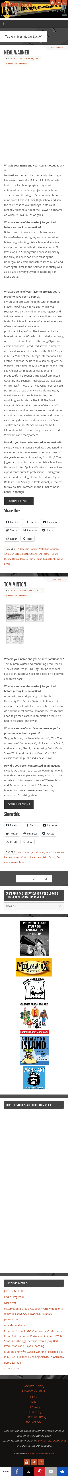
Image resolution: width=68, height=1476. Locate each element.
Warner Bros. (17, 862)
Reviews (33, 1406)
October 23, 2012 (29, 58)
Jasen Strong (11, 1319)
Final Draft (51, 852)
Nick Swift (10, 1303)
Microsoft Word (21, 857)
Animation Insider (16, 5)
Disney (7, 559)
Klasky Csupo (35, 559)
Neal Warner (16, 52)
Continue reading (19, 501)
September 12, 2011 (31, 590)
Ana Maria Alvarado (16, 1325)
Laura (12, 58)
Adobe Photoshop (40, 549)
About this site (33, 1386)
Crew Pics (33, 1412)
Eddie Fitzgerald (14, 1297)
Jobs (33, 1401)
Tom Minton (15, 584)
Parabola (33, 1453)
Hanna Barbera (20, 559)
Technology (33, 1422)
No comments (57, 47)
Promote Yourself (33, 1391)
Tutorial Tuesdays (33, 1417)
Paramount (36, 857)
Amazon (54, 549)
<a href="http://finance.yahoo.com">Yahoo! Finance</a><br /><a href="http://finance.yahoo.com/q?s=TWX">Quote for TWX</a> (18, 1189)
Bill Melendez (21, 553)
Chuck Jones (44, 553)
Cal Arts (33, 553)
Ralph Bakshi (49, 559)
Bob (20, 852)
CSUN (55, 553)
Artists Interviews (16, 63)
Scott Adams (11, 1368)
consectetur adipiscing (52, 1440)
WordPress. (48, 1453)
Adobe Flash (24, 549)
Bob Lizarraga (12, 1362)
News (33, 1396)
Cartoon (27, 852)
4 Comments (56, 579)
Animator (9, 553)
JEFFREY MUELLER (14, 1291)
